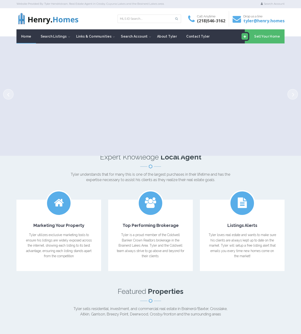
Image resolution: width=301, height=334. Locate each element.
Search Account (273, 3)
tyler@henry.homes (264, 20)
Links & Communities (94, 36)
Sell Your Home (262, 36)
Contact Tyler (198, 36)
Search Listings (54, 36)
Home (26, 36)
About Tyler (167, 36)
